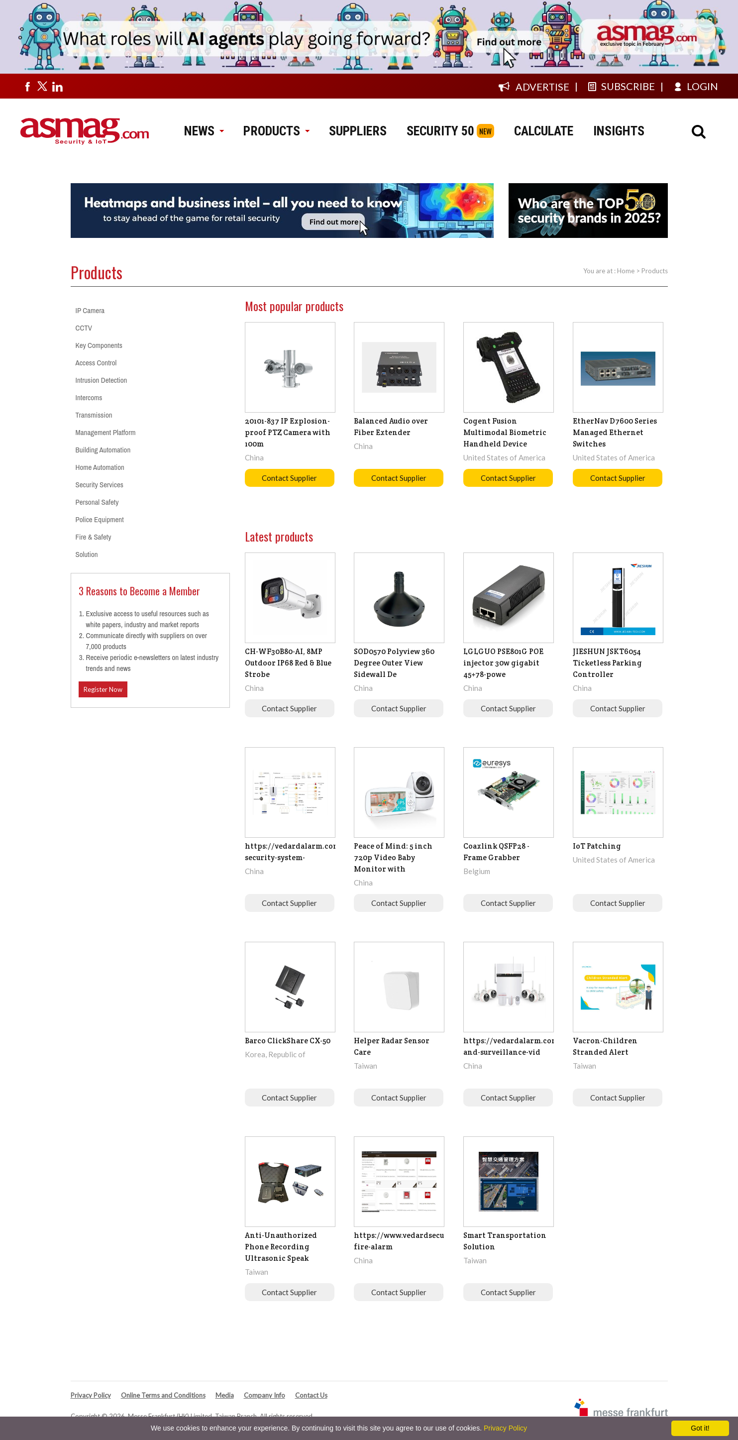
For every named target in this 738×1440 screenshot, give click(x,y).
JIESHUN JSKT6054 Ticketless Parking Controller (607, 663)
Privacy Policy (91, 1395)
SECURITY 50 (440, 130)
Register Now (103, 689)
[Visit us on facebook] (27, 86)
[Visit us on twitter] (42, 86)
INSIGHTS (618, 130)
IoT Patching (597, 846)
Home (625, 271)
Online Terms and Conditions (163, 1395)
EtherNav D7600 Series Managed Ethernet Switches (615, 432)
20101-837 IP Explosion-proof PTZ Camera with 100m (287, 432)
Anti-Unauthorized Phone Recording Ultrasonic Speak (281, 1246)
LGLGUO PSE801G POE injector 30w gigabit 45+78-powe (503, 663)
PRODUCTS (276, 130)
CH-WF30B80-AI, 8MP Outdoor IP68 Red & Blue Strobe (288, 663)
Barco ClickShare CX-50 (287, 1040)
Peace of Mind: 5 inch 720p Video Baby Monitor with (393, 857)
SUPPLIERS (358, 130)
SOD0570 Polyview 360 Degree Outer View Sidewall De (394, 663)
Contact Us (311, 1395)
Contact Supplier (289, 477)
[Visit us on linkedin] (57, 86)
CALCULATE (543, 130)
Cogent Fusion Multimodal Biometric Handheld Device (504, 432)
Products (654, 271)
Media (224, 1395)
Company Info (264, 1395)
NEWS (203, 130)
